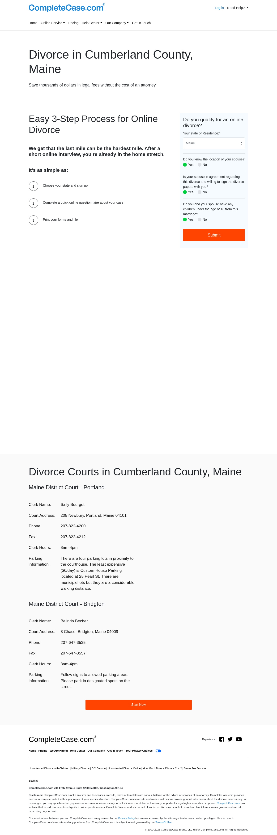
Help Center (90, 23)
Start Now (138, 704)
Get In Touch (141, 23)
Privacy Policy (126, 818)
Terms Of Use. (163, 822)
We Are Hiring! (59, 750)
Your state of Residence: (201, 133)
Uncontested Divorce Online (124, 768)
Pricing (73, 23)
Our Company (116, 23)
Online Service (51, 23)
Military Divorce (80, 768)
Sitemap (33, 780)
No (205, 165)
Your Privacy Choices (139, 750)
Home (33, 23)
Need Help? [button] (236, 8)
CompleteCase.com (63, 739)
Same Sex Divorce (195, 768)
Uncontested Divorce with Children (49, 768)
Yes (190, 165)
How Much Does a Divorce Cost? (163, 768)
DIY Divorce (99, 768)
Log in (219, 8)
